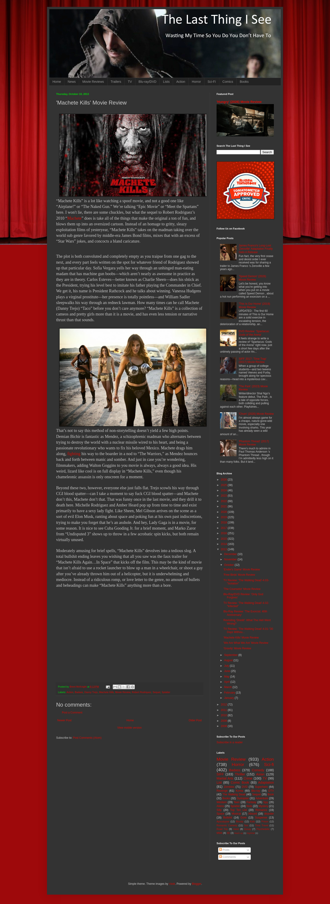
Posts (224, 849)
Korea (239, 790)
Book (271, 794)
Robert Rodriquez (141, 692)
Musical (236, 813)
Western (222, 802)
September (231, 655)
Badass (79, 692)
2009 (224, 720)
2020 (224, 512)
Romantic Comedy (227, 825)
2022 (224, 501)
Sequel (156, 692)
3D (228, 833)
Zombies (229, 786)
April (227, 681)
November (231, 559)
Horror (196, 81)
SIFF (220, 774)
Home (56, 81)
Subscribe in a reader (230, 742)
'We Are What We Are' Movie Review (245, 642)
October (229, 565)
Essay (247, 829)
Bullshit (227, 817)
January (229, 697)
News (72, 81)
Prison (265, 821)
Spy (265, 802)
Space (220, 813)
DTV (271, 790)
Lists (166, 81)
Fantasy (251, 802)
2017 (224, 528)
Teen (237, 802)
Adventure (262, 798)
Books (244, 81)
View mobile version (129, 727)
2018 (224, 522)
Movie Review (123, 692)
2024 (224, 490)
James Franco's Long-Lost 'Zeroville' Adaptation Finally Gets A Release (256, 249)
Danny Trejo (91, 692)
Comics (228, 81)
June (227, 671)
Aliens (220, 806)
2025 (224, 485)
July (227, 665)
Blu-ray (255, 790)
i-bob (172, 883)
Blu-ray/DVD (148, 81)
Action (180, 81)
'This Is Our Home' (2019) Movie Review (254, 305)
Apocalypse (223, 821)
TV (130, 81)
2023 (224, 495)
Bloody (239, 821)
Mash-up (238, 833)
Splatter (166, 692)
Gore (243, 817)
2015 (224, 538)
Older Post (195, 720)
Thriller (240, 774)
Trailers (116, 81)
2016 (224, 533)
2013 (224, 549)
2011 (224, 710)
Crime (248, 778)
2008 (224, 726)
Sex (246, 825)
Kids (252, 821)
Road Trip (222, 829)
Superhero (261, 786)
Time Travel (261, 825)
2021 (224, 506)
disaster (269, 813)
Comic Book (240, 782)
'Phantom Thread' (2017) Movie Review (254, 443)
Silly (219, 810)
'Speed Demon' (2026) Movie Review (252, 278)
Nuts (249, 806)
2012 (224, 704)
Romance (261, 810)
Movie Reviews (93, 81)
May (227, 676)
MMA (219, 833)
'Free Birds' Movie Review (239, 574)
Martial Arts (225, 778)
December (231, 554)
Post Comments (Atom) (87, 737)
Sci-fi (269, 764)
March (228, 687)
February (230, 692)
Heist (236, 829)
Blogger (196, 883)
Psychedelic (263, 829)
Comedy (258, 770)
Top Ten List (238, 810)
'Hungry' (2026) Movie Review (239, 102)
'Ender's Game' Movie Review (241, 569)
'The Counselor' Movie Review (241, 589)
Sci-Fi (212, 81)
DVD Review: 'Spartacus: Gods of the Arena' (254, 333)
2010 (224, 715)
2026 (224, 479)
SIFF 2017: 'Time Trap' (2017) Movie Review (253, 360)
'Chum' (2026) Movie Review (256, 413)
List (219, 782)
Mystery (263, 806)
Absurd (252, 813)
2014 (224, 544)
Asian (260, 774)
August (229, 660)
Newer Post (64, 720)
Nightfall (251, 833)
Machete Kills (106, 692)
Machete (74, 218)
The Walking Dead (234, 794)
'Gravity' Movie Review (237, 648)
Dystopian (243, 798)
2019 (224, 517)
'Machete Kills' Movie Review (241, 637)
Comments (227, 857)
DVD (245, 786)
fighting (73, 453)
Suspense (261, 817)
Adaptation (266, 782)
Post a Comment (72, 712)
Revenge (222, 790)
